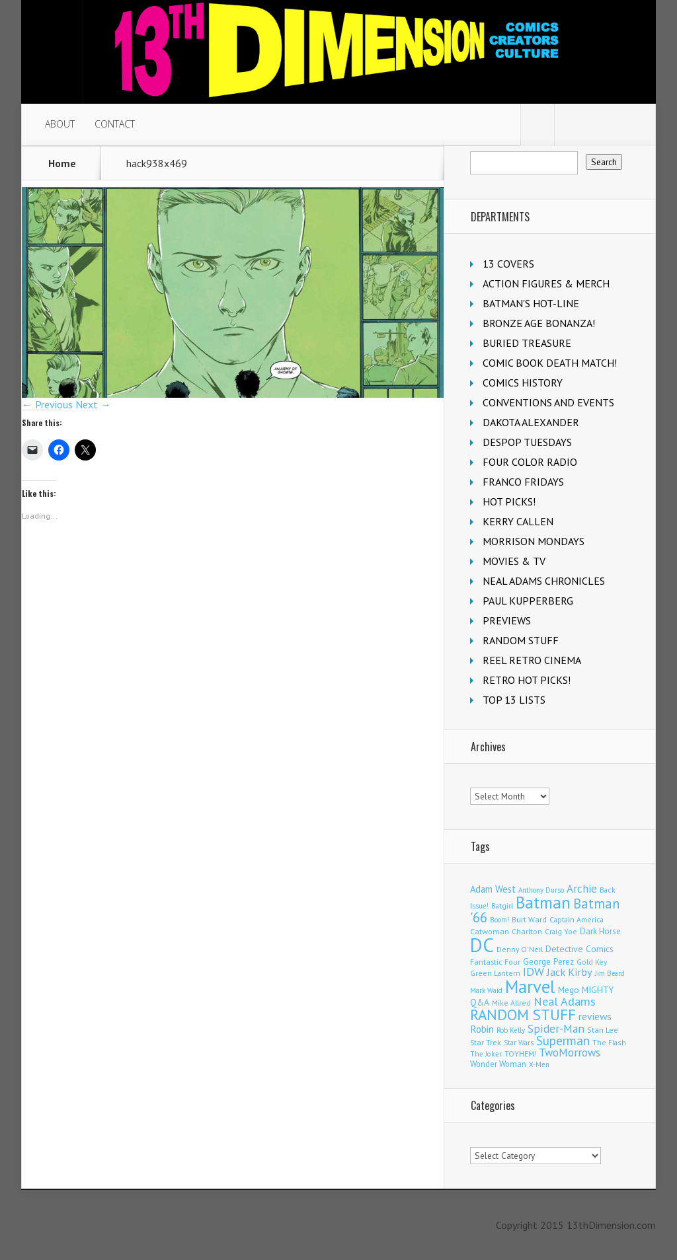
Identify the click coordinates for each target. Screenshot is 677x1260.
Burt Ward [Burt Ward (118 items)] (529, 919)
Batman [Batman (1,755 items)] (543, 902)
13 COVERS (508, 263)
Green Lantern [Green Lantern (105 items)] (495, 973)
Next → (93, 404)
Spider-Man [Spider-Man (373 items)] (556, 1028)
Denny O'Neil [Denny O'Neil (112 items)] (520, 949)
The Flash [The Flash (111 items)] (609, 1042)
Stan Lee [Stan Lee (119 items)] (602, 1030)
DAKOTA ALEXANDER (531, 422)
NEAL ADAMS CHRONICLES (544, 580)
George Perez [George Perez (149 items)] (548, 961)
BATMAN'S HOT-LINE (531, 303)
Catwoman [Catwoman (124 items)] (489, 931)
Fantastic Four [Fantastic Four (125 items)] (495, 962)
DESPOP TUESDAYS (527, 442)
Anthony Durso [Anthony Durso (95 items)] (541, 890)
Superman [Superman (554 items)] (563, 1040)
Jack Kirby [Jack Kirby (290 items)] (569, 972)
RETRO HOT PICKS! (527, 679)
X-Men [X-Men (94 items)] (539, 1064)
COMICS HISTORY (523, 382)
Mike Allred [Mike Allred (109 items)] (511, 1003)
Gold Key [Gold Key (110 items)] (592, 962)
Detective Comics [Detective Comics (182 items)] (579, 949)
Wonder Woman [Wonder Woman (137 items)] (498, 1063)
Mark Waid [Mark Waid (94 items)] (486, 990)
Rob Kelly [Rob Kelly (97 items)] (511, 1030)
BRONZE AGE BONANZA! (539, 323)
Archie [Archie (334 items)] (582, 888)
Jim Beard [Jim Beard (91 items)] (610, 973)
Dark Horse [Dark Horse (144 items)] (600, 931)
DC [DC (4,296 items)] (482, 944)
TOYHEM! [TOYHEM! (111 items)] (520, 1053)
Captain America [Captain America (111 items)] (576, 919)
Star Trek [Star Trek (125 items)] (485, 1042)
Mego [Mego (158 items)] (568, 990)
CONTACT (115, 124)
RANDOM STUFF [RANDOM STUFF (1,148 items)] (523, 1014)
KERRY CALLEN (518, 521)
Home (62, 163)
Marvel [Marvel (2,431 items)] (530, 986)
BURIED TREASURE (527, 343)
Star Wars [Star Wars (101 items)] (519, 1042)
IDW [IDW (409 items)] (533, 971)
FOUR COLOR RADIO (530, 461)
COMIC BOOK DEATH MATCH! (550, 362)
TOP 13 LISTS (514, 699)
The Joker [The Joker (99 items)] (486, 1053)
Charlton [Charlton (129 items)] (527, 931)
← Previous (47, 404)
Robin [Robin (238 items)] (482, 1028)
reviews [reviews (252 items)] (595, 1016)
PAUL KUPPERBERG (528, 600)
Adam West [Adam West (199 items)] (493, 889)
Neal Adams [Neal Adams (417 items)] (565, 1001)
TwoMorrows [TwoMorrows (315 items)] (569, 1052)
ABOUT (60, 124)
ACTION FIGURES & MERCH (546, 283)
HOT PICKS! (509, 501)
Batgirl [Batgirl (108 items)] (502, 905)
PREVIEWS (507, 620)
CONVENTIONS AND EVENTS (548, 402)
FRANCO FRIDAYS (523, 481)
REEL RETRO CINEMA (532, 660)
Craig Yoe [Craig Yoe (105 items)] (561, 931)
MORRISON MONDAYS (533, 541)
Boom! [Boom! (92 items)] (499, 919)
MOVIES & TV (514, 561)
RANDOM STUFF (521, 640)
